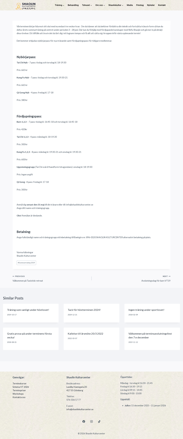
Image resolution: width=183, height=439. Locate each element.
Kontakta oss (19, 397)
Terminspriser (19, 390)
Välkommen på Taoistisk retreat (51, 278)
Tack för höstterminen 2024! (84, 309)
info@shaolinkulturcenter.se (79, 409)
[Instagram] (91, 421)
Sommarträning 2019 (26, 263)
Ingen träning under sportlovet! (146, 309)
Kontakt (162, 5)
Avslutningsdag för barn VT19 (132, 278)
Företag (140, 5)
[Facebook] (83, 421)
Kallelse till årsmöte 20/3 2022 (85, 333)
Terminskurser (20, 383)
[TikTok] (99, 421)
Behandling (73, 5)
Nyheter (151, 5)
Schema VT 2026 (21, 387)
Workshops (18, 393)
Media (130, 5)
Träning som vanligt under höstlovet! (28, 309)
